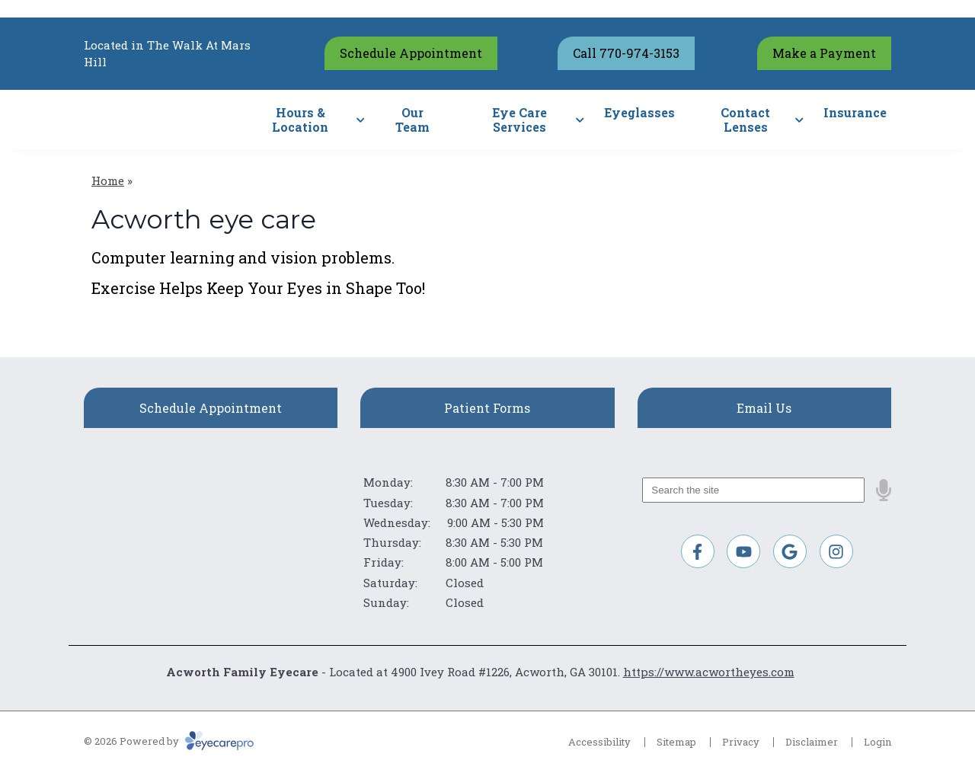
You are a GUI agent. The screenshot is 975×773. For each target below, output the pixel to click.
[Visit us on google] (790, 551)
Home (107, 180)
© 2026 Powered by (169, 741)
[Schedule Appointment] (210, 408)
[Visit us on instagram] (836, 551)
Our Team (412, 119)
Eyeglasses (639, 112)
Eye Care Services (519, 119)
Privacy (740, 742)
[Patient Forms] (487, 408)
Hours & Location (300, 119)
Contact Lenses (745, 119)
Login (877, 742)
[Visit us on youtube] (743, 551)
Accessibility (599, 742)
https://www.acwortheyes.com (708, 671)
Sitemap (676, 742)
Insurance (855, 112)
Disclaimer (811, 742)
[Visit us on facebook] (697, 551)
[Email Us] (764, 408)
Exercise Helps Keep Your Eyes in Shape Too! (258, 288)
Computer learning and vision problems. (243, 257)
